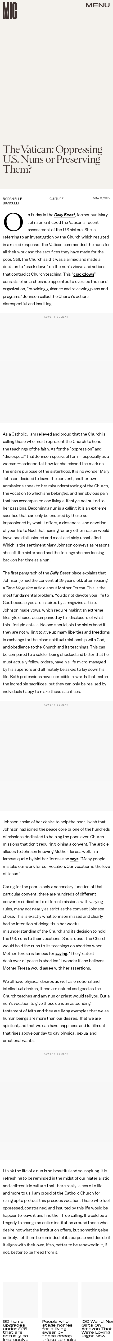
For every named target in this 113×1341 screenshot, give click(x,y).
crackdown (83, 274)
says (74, 859)
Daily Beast (64, 215)
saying (61, 953)
